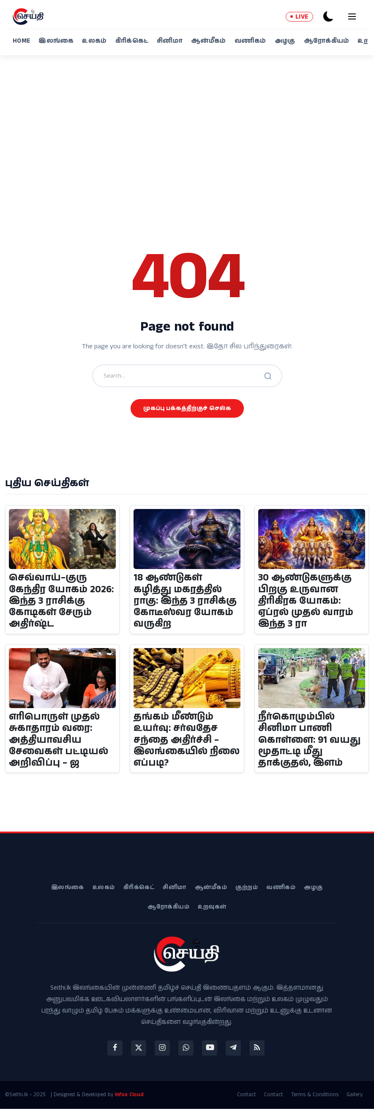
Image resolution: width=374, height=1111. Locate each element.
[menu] (352, 16)
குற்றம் (246, 889)
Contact (246, 1097)
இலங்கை (56, 40)
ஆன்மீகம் (208, 40)
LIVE (299, 16)
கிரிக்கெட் (132, 40)
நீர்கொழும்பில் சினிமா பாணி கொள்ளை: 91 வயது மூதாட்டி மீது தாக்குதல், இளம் (309, 741)
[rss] (257, 1050)
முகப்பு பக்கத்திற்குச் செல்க (187, 408)
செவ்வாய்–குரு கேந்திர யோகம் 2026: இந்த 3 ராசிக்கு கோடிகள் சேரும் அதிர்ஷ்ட (61, 601)
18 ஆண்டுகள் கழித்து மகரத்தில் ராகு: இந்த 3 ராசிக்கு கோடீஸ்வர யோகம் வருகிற (185, 601)
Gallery (355, 1097)
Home (21, 40)
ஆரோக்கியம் (326, 40)
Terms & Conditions (315, 1097)
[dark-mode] (328, 16)
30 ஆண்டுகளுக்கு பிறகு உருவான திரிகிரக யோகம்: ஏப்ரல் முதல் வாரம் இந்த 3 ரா (306, 601)
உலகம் (94, 40)
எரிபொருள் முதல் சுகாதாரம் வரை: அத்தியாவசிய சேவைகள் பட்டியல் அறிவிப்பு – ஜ (59, 741)
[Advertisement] (187, 137)
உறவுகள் (212, 909)
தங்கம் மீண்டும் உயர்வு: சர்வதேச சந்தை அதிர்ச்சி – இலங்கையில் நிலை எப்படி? (177, 741)
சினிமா (170, 40)
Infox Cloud (129, 1096)
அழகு (285, 40)
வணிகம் (250, 40)
